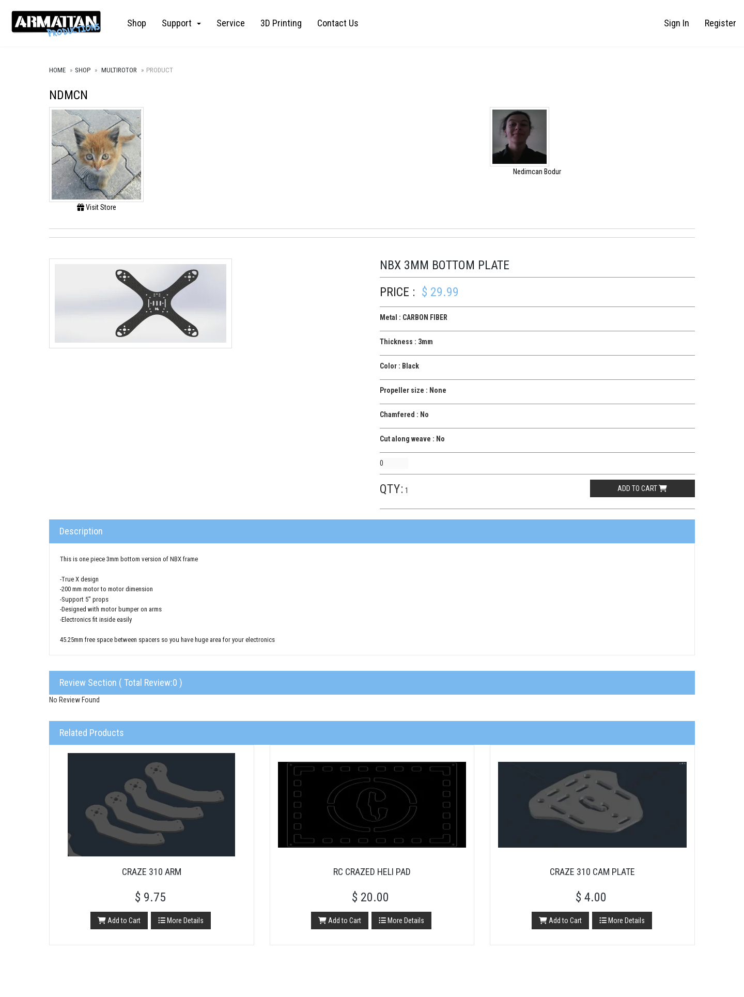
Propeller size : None (413, 390)
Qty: (392, 489)
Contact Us (338, 23)
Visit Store (96, 207)
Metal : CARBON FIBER (413, 317)
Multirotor (119, 70)
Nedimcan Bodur (537, 171)
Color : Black (399, 366)
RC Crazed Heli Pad (372, 871)
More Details (181, 920)
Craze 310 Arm (151, 871)
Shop (136, 23)
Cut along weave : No (412, 439)
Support (181, 23)
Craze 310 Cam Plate (592, 871)
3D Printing (281, 23)
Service (230, 23)
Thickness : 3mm (406, 342)
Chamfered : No (404, 414)
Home (57, 70)
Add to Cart (119, 920)
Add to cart (642, 488)
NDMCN (68, 95)
